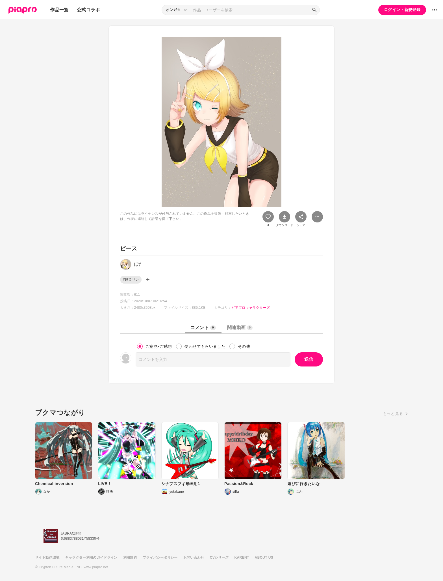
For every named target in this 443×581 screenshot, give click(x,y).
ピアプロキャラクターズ (250, 308)
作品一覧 (59, 9)
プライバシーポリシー (160, 557)
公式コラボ (88, 9)
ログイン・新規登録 (402, 9)
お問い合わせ (193, 557)
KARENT (241, 557)
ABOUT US (264, 557)
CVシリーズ (219, 557)
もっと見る (393, 413)
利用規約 (130, 557)
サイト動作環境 (47, 557)
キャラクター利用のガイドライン (91, 557)
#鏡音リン (131, 280)
